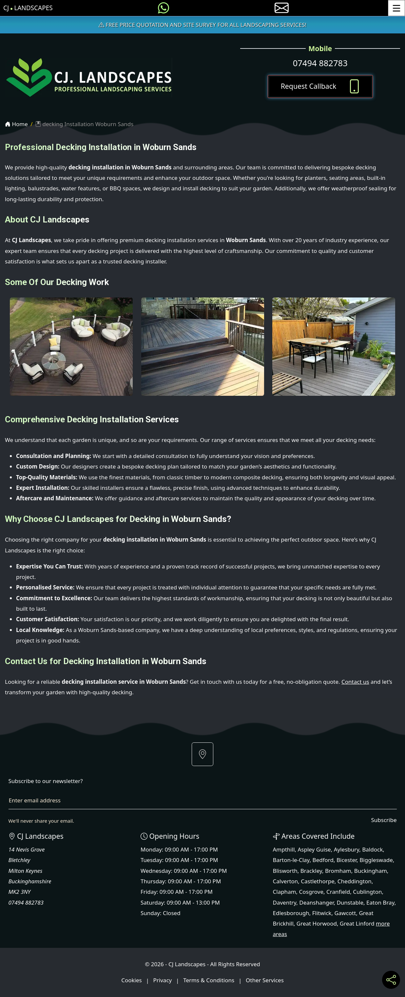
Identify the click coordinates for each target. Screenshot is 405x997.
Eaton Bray (380, 902)
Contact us (355, 681)
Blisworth (285, 870)
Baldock (372, 849)
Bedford (323, 860)
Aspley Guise (314, 849)
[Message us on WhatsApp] (163, 8)
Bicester (347, 860)
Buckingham (370, 870)
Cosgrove (311, 891)
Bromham (338, 870)
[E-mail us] (282, 8)
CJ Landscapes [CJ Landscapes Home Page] (28, 8)
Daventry (285, 902)
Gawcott (345, 913)
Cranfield (338, 891)
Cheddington (355, 881)
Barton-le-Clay (291, 860)
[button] (202, 754)
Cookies (131, 980)
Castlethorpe (318, 881)
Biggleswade (376, 860)
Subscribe (383, 820)
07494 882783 (320, 62)
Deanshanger (316, 902)
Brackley (311, 870)
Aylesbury (346, 849)
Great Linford (357, 923)
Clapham (284, 891)
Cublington (367, 891)
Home (16, 124)
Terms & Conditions (208, 980)
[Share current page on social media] (391, 980)
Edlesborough (291, 913)
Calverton (285, 881)
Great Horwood (317, 923)
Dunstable (350, 902)
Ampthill (284, 849)
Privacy (162, 980)
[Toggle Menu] (396, 8)
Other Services (265, 980)
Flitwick (322, 913)
